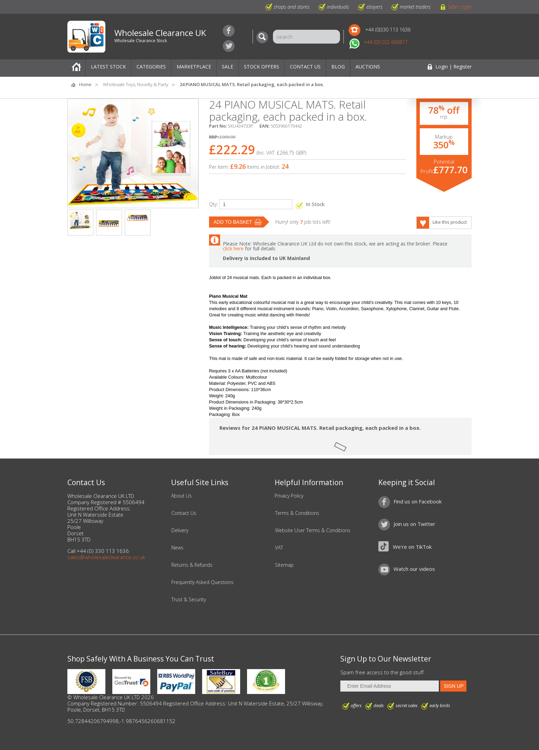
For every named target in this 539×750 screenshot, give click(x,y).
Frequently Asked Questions (202, 582)
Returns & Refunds (191, 565)
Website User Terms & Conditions (312, 530)
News (177, 548)
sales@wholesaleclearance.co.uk (106, 557)
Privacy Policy (289, 496)
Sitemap (284, 565)
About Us (181, 496)
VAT (279, 548)
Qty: (213, 204)
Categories (151, 66)
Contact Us (305, 66)
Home (76, 68)
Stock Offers (261, 66)
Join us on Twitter (229, 46)
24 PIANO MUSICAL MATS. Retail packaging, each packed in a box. (252, 84)
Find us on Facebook (229, 31)
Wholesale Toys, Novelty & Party (135, 84)
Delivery (179, 530)
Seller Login (460, 6)
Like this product (450, 222)
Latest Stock (108, 66)
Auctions (368, 66)
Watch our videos (414, 568)
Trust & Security (188, 599)
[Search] (264, 37)
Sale (227, 66)
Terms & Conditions (297, 513)
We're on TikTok (412, 546)
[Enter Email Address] (389, 686)
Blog (338, 66)
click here (233, 248)
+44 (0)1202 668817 (386, 42)
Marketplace (194, 66)
